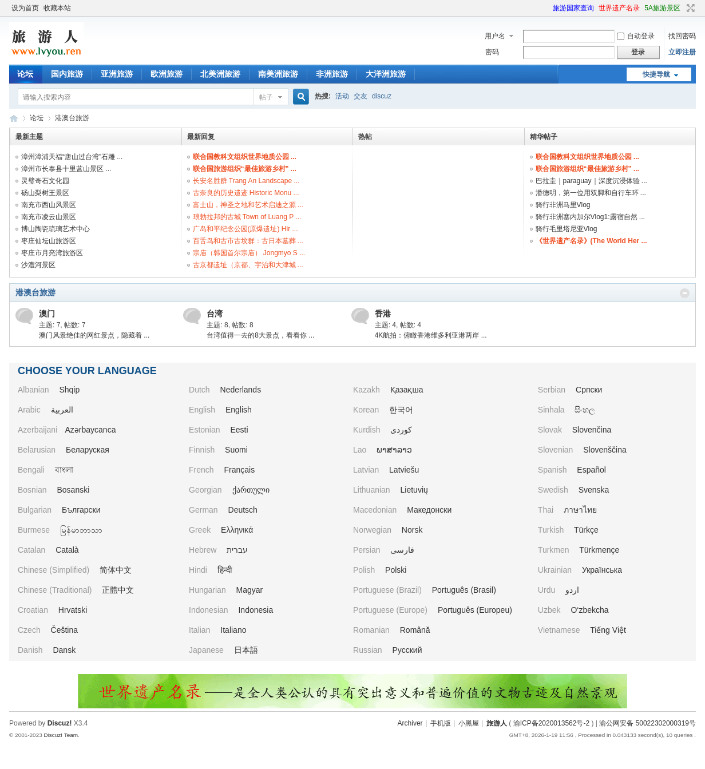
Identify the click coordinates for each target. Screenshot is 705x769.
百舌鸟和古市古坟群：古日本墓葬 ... (248, 241)
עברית (237, 549)
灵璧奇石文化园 (45, 181)
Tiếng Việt (608, 630)
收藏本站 (57, 8)
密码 (492, 52)
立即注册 (682, 52)
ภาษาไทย (580, 509)
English (238, 409)
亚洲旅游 (117, 73)
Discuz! (59, 723)
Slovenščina (605, 449)
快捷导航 (656, 74)
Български (81, 509)
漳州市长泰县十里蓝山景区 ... (66, 169)
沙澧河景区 (38, 265)
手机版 (440, 723)
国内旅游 (67, 73)
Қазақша (406, 389)
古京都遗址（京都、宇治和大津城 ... (248, 265)
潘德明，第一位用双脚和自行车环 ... (591, 193)
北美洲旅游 (220, 73)
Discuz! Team (60, 735)
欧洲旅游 (166, 73)
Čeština (64, 630)
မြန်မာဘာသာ (81, 529)
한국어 (401, 409)
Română (415, 630)
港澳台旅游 (35, 292)
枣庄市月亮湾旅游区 (52, 253)
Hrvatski (73, 610)
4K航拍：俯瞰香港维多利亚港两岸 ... (431, 335)
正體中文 (118, 589)
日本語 (246, 650)
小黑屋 (468, 723)
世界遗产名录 (619, 8)
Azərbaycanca (90, 429)
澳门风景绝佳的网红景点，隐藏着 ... (94, 335)
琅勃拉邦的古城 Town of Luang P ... (247, 217)
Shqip (69, 389)
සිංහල (585, 409)
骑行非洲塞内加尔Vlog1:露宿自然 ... (590, 217)
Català (67, 549)
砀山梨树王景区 (45, 193)
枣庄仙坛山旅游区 (48, 241)
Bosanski (73, 489)
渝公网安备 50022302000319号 (647, 723)
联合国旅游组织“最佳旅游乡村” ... (244, 169)
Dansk (64, 650)
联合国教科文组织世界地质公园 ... (244, 157)
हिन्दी (224, 569)
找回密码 (682, 36)
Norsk (412, 529)
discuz (381, 96)
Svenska (594, 489)
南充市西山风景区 (48, 205)
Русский (407, 650)
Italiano (233, 630)
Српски (589, 389)
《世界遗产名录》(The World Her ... (591, 241)
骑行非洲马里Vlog (563, 205)
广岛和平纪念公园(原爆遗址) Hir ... (245, 229)
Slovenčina (592, 429)
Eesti (239, 429)
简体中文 (116, 569)
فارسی (402, 549)
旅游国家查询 (573, 8)
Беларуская (87, 449)
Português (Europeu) (475, 610)
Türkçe (586, 529)
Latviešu (404, 469)
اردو (572, 589)
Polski (395, 569)
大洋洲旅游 (386, 73)
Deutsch (243, 509)
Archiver (410, 723)
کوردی (401, 429)
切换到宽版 (689, 8)
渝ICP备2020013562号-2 (551, 723)
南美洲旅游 (278, 73)
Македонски (429, 509)
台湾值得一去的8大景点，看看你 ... (260, 335)
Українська (602, 569)
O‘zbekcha (589, 610)
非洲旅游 (332, 73)
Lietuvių (414, 489)
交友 (360, 96)
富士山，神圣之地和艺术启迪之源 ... (248, 205)
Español (591, 469)
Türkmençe (599, 549)
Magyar (249, 589)
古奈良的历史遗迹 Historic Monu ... (246, 193)
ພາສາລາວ (394, 449)
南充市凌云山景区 (48, 217)
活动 (342, 96)
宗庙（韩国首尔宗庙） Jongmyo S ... (249, 253)
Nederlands (241, 389)
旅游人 (13, 118)
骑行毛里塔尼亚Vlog (566, 229)
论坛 (25, 73)
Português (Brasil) (464, 589)
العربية (62, 409)
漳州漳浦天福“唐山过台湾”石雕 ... (71, 157)
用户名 (495, 36)
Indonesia (255, 610)
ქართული (251, 489)
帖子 (266, 97)
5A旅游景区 (662, 8)
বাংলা (64, 469)
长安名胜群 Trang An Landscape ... (246, 181)
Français (239, 469)
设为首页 (25, 8)
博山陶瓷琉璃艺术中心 (55, 229)
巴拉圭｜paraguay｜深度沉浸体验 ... (591, 181)
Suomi (236, 449)
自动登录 (636, 36)
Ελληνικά (237, 529)
